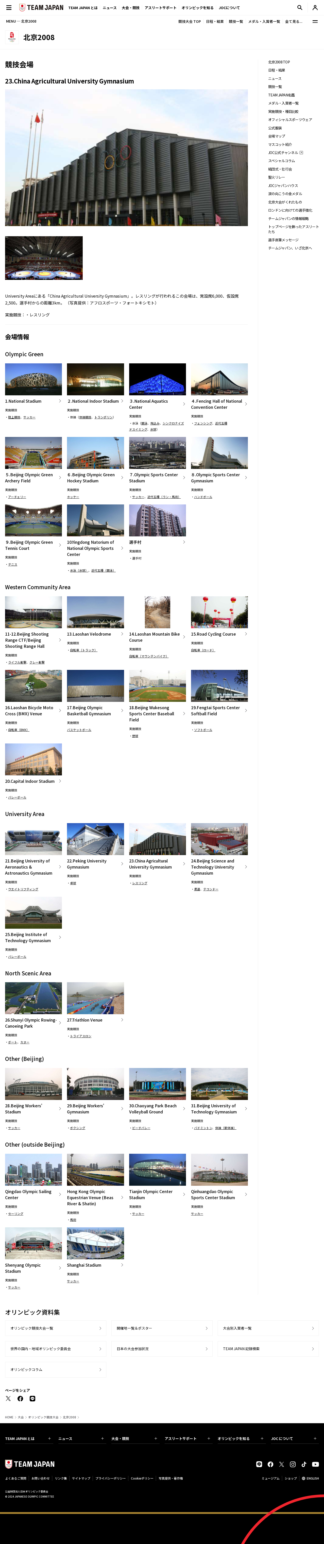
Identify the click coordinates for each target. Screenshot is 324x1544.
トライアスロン (80, 1036)
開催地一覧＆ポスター (134, 1328)
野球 (135, 736)
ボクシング (77, 1128)
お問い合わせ (40, 1478)
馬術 (73, 1219)
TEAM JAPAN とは (28, 1438)
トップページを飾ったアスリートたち (293, 229)
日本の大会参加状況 (133, 1348)
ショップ (291, 1478)
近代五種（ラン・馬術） (164, 497)
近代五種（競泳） (103, 570)
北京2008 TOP (279, 62)
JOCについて (229, 7)
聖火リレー (276, 177)
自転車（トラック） (83, 650)
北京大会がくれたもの (285, 202)
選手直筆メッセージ (283, 239)
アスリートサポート (161, 7)
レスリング (39, 315)
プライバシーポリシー (110, 1478)
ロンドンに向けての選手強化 (290, 210)
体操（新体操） (225, 1128)
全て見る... (293, 21)
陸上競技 (14, 417)
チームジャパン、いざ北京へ (290, 248)
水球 (153, 429)
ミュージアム (271, 1478)
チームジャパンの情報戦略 (288, 218)
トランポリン (103, 417)
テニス (12, 564)
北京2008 (69, 1417)
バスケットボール (79, 729)
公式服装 (275, 128)
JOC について (294, 1438)
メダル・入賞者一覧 (264, 21)
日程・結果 (215, 21)
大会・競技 (134, 1438)
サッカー (29, 417)
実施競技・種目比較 (283, 111)
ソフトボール (203, 729)
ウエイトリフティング (23, 889)
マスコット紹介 (280, 144)
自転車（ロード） (203, 650)
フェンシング (203, 423)
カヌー (24, 1042)
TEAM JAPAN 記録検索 (241, 1348)
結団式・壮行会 (280, 169)
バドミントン (203, 1128)
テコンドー (210, 889)
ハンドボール (203, 497)
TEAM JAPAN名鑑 (281, 95)
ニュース (110, 7)
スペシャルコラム (281, 160)
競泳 (144, 423)
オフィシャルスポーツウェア (290, 119)
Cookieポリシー (142, 1478)
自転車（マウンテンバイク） (149, 656)
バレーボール (17, 797)
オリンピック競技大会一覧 (31, 1328)
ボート (12, 1042)
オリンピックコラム (26, 1369)
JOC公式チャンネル (283, 152)
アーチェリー (17, 497)
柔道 (197, 889)
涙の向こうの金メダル (285, 193)
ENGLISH (313, 1478)
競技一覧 (236, 21)
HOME (9, 1417)
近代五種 (221, 423)
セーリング (15, 1213)
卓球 (73, 883)
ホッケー (73, 497)
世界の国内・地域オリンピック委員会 (40, 1348)
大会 (21, 1417)
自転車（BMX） (18, 729)
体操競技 (85, 417)
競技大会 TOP (189, 21)
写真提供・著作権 (171, 1478)
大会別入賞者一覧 (237, 1328)
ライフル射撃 (17, 662)
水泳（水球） (79, 570)
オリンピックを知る (198, 7)
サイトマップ (81, 1478)
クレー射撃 (37, 662)
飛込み (155, 423)
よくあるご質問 (15, 1478)
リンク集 (61, 1478)
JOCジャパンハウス (283, 185)
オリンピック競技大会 (43, 1417)
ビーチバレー (141, 1128)
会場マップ (276, 136)
